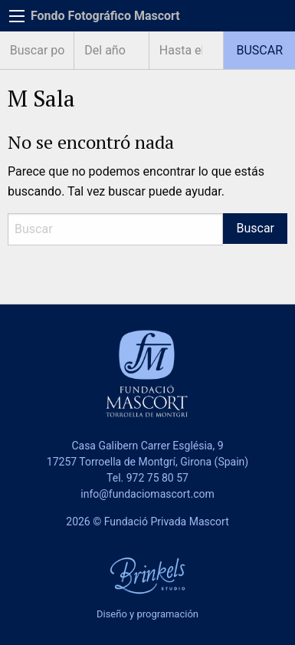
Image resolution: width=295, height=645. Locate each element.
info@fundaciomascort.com (147, 494)
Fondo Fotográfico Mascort (105, 15)
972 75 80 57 (157, 478)
